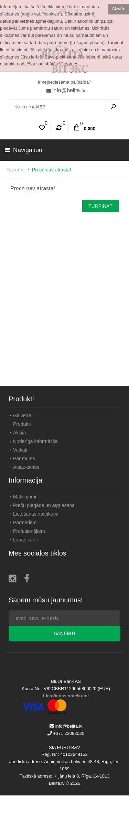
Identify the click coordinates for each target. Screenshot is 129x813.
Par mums (24, 458)
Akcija (19, 432)
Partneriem (24, 522)
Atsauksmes (26, 467)
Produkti (22, 424)
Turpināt (100, 206)
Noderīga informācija (35, 441)
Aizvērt (119, 8)
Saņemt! (64, 633)
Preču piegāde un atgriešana (44, 505)
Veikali (20, 450)
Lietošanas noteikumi (35, 514)
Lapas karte (25, 539)
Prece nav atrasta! (51, 169)
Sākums (15, 169)
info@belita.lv (68, 90)
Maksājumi (24, 496)
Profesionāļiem (29, 531)
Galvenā (22, 415)
